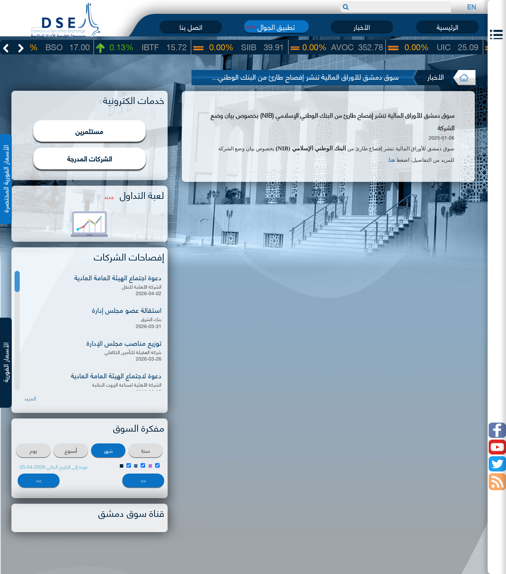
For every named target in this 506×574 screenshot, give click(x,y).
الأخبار (362, 26)
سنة (145, 450)
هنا (392, 160)
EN (471, 6)
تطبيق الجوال (276, 26)
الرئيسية (447, 26)
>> (39, 480)
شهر (108, 450)
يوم (33, 450)
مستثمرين (89, 130)
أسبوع (71, 450)
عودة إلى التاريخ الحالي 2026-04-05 (54, 466)
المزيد (30, 398)
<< (143, 480)
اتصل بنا (190, 26)
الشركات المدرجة (89, 158)
